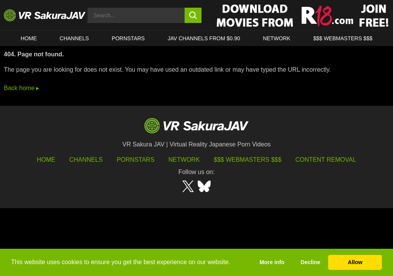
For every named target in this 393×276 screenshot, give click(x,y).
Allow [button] (355, 262)
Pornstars (128, 38)
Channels (74, 38)
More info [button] (271, 262)
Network (277, 38)
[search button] (193, 15)
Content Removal (326, 159)
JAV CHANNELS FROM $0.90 (204, 38)
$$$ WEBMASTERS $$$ (342, 38)
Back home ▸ (21, 88)
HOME (29, 38)
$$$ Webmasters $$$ (247, 159)
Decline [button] (310, 262)
